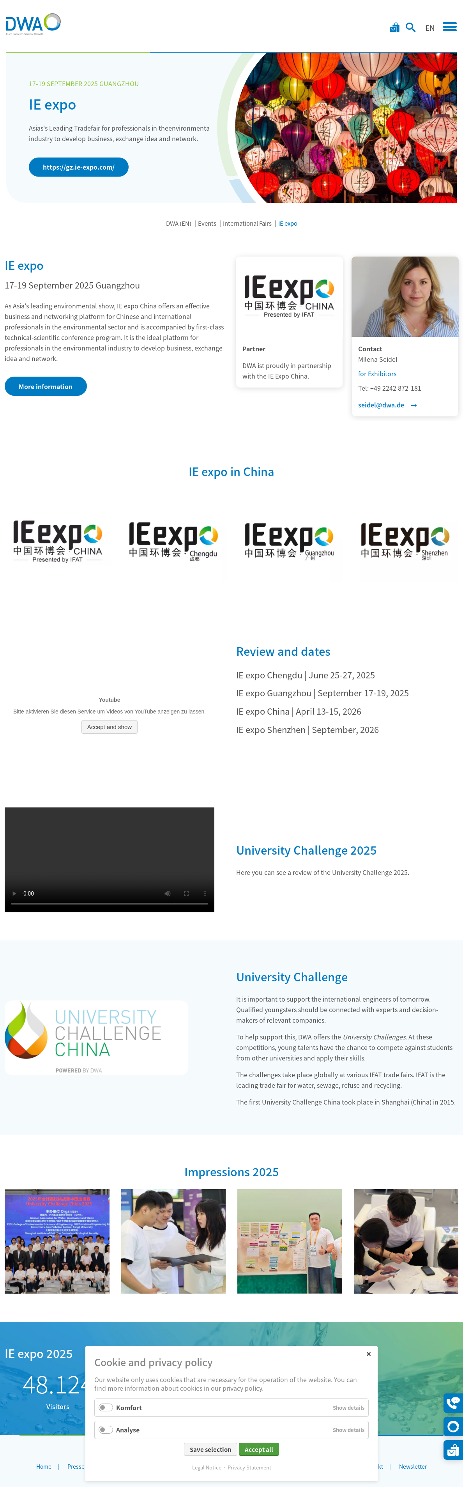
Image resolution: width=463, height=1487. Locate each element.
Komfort (129, 1407)
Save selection (210, 1449)
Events (207, 223)
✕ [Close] (368, 1353)
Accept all (259, 1449)
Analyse (128, 1429)
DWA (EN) (178, 223)
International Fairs (247, 223)
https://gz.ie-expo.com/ (79, 167)
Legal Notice (206, 1467)
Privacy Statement (249, 1467)
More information (45, 386)
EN (430, 27)
